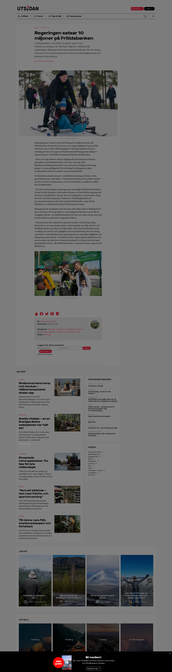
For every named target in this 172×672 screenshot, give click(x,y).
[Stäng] (170, 653)
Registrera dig (92, 669)
